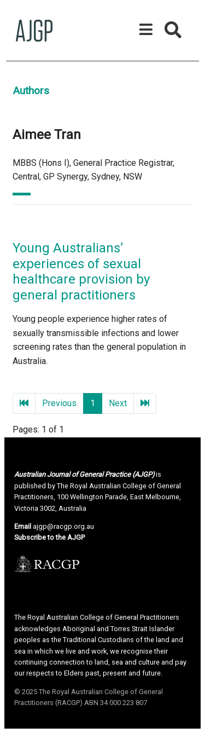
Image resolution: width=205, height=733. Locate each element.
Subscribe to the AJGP (49, 537)
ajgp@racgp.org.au (63, 526)
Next (118, 403)
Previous (59, 403)
